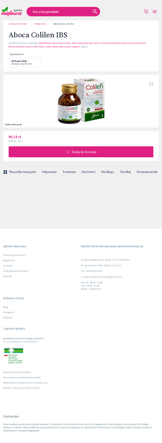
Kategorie (8, 312)
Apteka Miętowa (18, 24)
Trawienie (40, 24)
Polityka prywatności (14, 255)
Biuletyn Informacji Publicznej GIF (21, 387)
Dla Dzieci (88, 172)
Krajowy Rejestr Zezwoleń (17, 372)
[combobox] (68, 11)
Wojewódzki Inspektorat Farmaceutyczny (25, 382)
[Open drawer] (154, 11)
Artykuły (7, 317)
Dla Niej (125, 172)
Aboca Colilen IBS (63, 24)
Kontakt (7, 276)
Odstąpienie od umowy (15, 270)
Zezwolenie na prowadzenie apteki (22, 377)
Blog (5, 306)
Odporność (49, 172)
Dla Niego (108, 172)
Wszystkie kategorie (20, 172)
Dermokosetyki (147, 172)
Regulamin (9, 260)
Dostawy (8, 265)
